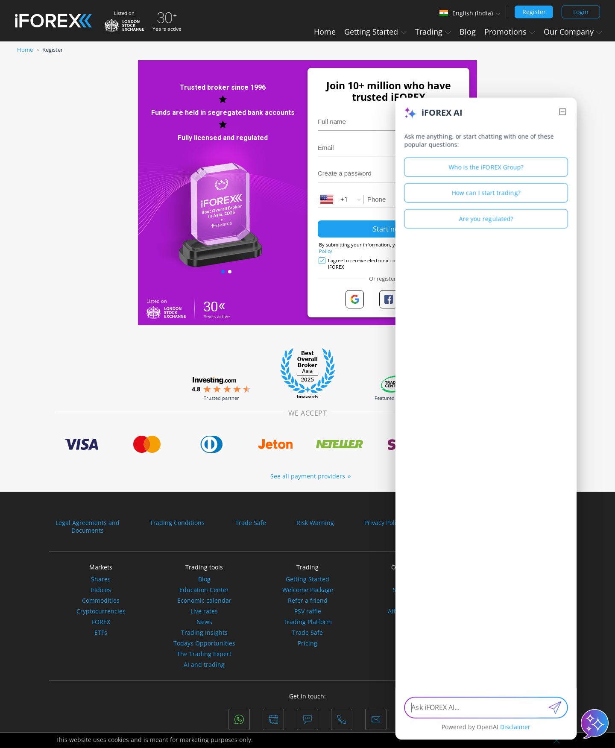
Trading (433, 31)
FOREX (101, 622)
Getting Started (375, 31)
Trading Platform (308, 622)
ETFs (100, 633)
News (204, 622)
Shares (101, 579)
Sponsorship (411, 590)
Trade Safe (250, 523)
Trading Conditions (177, 523)
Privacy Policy (383, 523)
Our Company (573, 31)
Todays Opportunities (204, 643)
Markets (100, 567)
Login (581, 12)
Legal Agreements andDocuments (88, 526)
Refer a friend (308, 600)
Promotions (509, 31)
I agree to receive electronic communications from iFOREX (383, 263)
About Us (411, 579)
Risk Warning (315, 523)
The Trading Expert (204, 654)
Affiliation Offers (411, 611)
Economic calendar (204, 600)
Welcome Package (307, 590)
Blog (468, 31)
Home (325, 31)
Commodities (101, 600)
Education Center (204, 590)
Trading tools (204, 567)
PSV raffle (307, 611)
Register (534, 12)
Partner (411, 600)
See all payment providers (307, 476)
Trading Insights (204, 633)
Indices (101, 590)
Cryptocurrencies (101, 611)
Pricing (307, 643)
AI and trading (204, 665)
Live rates (204, 611)
